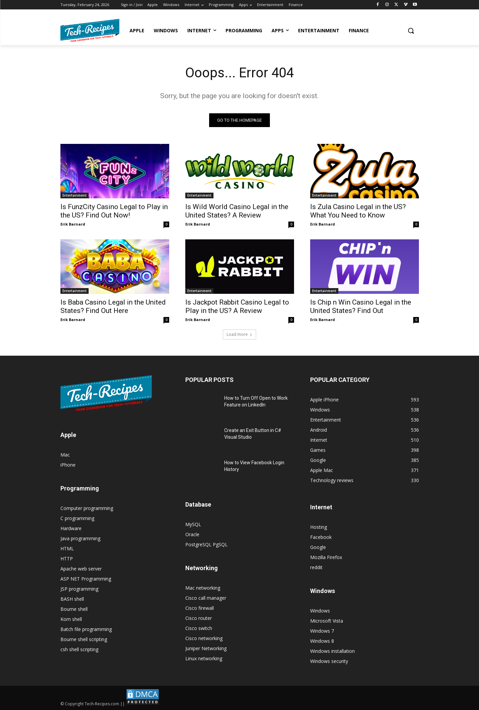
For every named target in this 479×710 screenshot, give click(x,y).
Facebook (321, 537)
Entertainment (74, 195)
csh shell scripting (79, 649)
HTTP (66, 558)
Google (318, 547)
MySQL (193, 524)
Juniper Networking (206, 648)
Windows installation (332, 651)
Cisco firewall (199, 608)
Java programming (80, 538)
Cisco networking (204, 638)
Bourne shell (74, 609)
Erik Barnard (72, 224)
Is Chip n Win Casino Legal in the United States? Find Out (360, 306)
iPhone (68, 465)
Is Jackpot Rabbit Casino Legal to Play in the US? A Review (237, 306)
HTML (67, 548)
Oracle (192, 534)
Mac (65, 454)
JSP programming (79, 589)
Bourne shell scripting (83, 639)
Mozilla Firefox (326, 557)
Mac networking (202, 588)
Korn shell (71, 619)
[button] (411, 31)
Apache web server (81, 568)
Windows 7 (322, 631)
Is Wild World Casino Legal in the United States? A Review (236, 211)
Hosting (318, 527)
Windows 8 (322, 641)
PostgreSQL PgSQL (206, 544)
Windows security (329, 661)
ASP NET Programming (85, 579)
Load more (239, 334)
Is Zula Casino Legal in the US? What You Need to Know (358, 211)
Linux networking (203, 658)
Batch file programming (86, 629)
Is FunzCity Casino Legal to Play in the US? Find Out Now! (114, 211)
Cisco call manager (205, 598)
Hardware (71, 528)
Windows (320, 610)
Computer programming (86, 508)
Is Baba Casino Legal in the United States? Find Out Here (113, 306)
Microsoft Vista (326, 621)
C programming (77, 518)
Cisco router (198, 618)
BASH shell (72, 599)
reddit (316, 567)
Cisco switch (198, 628)
